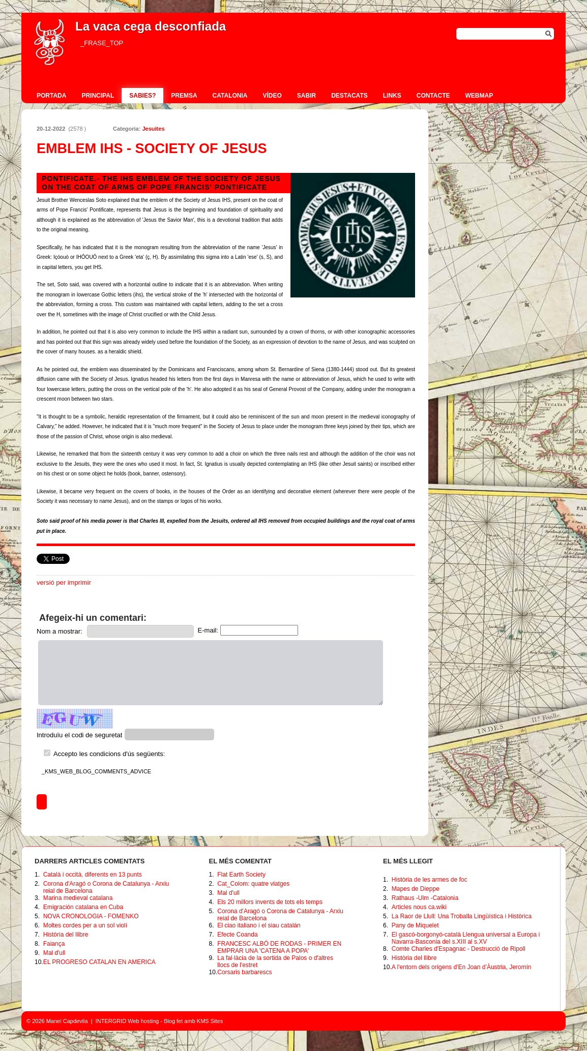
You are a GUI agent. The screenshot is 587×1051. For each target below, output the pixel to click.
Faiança (54, 943)
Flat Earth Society (241, 874)
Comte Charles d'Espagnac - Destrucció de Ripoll (458, 948)
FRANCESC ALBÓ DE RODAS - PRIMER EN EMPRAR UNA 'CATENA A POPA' (279, 947)
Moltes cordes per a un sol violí (85, 925)
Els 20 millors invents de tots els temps (269, 902)
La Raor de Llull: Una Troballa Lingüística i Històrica (462, 916)
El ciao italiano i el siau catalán (258, 925)
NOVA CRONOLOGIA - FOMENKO (91, 916)
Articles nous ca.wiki (419, 907)
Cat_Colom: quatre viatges (253, 883)
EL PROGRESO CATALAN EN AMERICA (99, 962)
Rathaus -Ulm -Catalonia (425, 898)
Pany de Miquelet (415, 925)
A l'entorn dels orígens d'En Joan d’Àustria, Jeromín (462, 967)
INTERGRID (111, 1021)
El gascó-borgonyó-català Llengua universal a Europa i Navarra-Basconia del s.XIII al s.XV (466, 938)
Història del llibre (66, 934)
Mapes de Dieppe (415, 888)
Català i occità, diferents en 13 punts (92, 874)
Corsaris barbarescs (244, 972)
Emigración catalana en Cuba (83, 907)
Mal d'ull (54, 952)
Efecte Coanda (237, 934)
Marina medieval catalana (78, 898)
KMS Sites (210, 1021)
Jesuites (153, 129)
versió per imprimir (64, 582)
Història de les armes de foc (429, 879)
